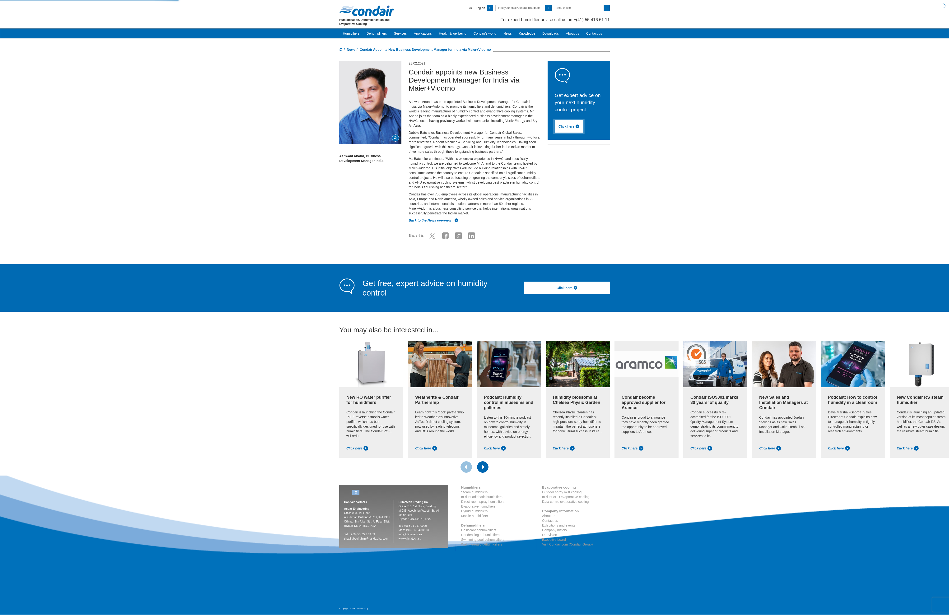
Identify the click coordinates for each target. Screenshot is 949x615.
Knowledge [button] (527, 33)
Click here (568, 126)
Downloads (550, 33)
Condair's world (485, 33)
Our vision (549, 535)
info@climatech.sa (410, 534)
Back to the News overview (433, 220)
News (507, 33)
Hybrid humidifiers (474, 511)
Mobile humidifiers (474, 516)
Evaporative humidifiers (478, 506)
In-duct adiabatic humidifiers (481, 497)
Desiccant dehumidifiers (479, 530)
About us (572, 33)
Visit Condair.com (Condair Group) (567, 544)
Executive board (554, 539)
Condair (366, 10)
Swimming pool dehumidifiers (482, 539)
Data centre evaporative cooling (565, 502)
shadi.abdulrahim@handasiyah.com (366, 538)
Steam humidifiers (474, 492)
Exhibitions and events (558, 525)
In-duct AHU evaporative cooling (566, 497)
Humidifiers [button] (351, 33)
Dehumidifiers (377, 33)
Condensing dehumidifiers (480, 535)
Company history (554, 530)
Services (400, 33)
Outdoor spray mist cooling (562, 492)
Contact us (594, 33)
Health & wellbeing (452, 33)
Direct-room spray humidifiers (483, 502)
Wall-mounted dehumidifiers (481, 544)
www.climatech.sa (410, 538)
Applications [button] (423, 33)
